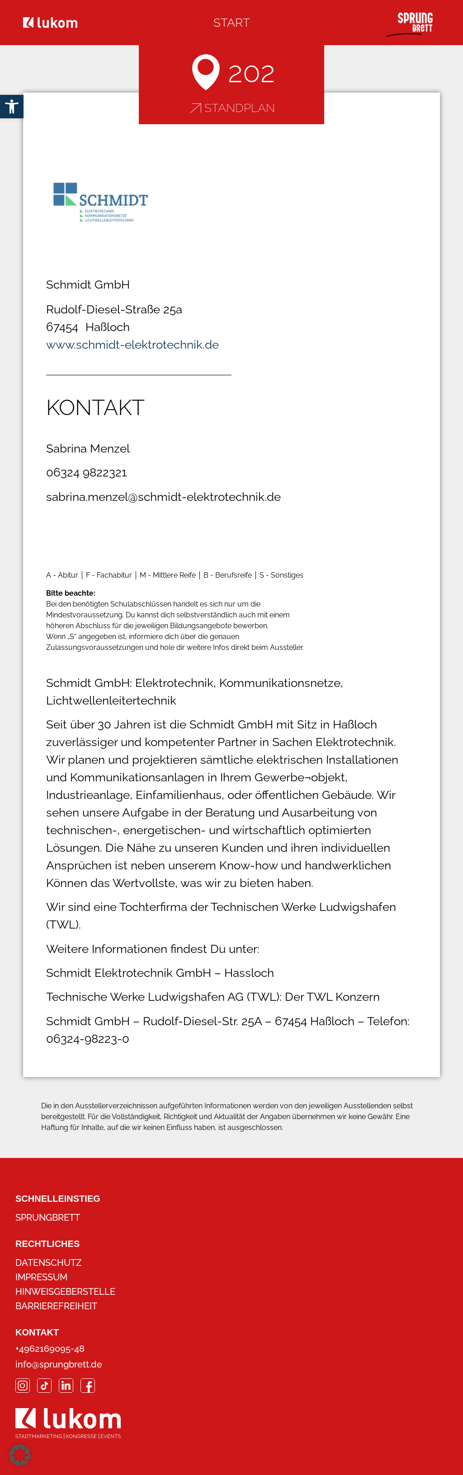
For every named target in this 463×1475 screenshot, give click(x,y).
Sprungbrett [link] (47, 1217)
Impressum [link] (41, 1277)
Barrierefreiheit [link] (56, 1306)
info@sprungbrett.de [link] (58, 1364)
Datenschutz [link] (48, 1262)
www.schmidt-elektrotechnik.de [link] (132, 344)
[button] (20, 1455)
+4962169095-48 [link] (50, 1348)
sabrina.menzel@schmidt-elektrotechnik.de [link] (163, 497)
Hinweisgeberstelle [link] (65, 1291)
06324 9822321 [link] (86, 472)
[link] (12, 106)
